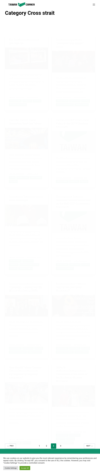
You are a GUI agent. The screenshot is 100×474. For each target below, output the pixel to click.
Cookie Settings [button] (11, 468)
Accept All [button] (25, 468)
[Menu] (94, 4)
